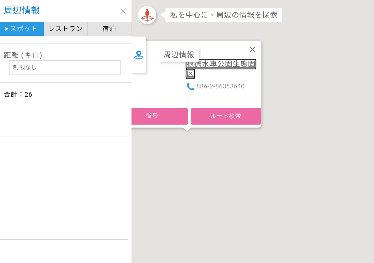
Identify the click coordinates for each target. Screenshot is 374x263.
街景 (152, 99)
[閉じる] (253, 32)
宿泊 (109, 29)
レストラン (65, 29)
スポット (24, 29)
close (123, 11)
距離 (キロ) (23, 55)
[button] (187, 123)
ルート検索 (225, 99)
